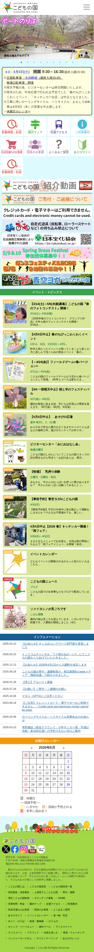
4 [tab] (41, 62)
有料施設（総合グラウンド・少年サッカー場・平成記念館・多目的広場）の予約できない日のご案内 (55, 729)
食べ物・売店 (60, 915)
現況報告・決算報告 (18, 892)
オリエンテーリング (47, 938)
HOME (61, 898)
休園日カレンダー (19, 111)
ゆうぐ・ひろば (16, 921)
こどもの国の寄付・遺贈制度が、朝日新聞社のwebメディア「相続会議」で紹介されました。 (56, 673)
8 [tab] (66, 62)
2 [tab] (28, 62)
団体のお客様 (41, 909)
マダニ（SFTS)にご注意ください (42, 696)
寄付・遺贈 (69, 892)
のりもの (53, 921)
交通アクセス (53, 904)
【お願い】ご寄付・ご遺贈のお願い (44, 688)
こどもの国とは (16, 886)
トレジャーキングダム (20, 938)
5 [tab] (47, 62)
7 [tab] (60, 62)
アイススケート (64, 926)
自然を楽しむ (51, 932)
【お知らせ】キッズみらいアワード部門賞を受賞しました (55, 645)
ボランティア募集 (43, 898)
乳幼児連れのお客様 (18, 909)
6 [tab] (53, 62)
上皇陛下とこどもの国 (46, 892)
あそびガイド (15, 915)
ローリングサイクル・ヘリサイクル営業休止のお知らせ (55, 718)
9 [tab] (73, 62)
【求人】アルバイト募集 (37, 682)
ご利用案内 (71, 904)
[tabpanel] (47, 37)
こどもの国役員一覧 (61, 886)
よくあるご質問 (61, 909)
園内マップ (35, 904)
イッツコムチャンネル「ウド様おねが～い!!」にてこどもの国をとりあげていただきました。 (56, 656)
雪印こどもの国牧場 (18, 898)
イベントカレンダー (37, 915)
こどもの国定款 (38, 886)
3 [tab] (34, 62)
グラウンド (33, 932)
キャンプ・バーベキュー (21, 926)
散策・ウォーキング (73, 932)
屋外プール (45, 926)
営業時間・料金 (16, 904)
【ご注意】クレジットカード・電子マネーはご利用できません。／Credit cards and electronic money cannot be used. (55, 706)
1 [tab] (21, 62)
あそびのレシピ (71, 938)
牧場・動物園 (37, 921)
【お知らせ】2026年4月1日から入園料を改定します (54, 664)
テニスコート (15, 932)
